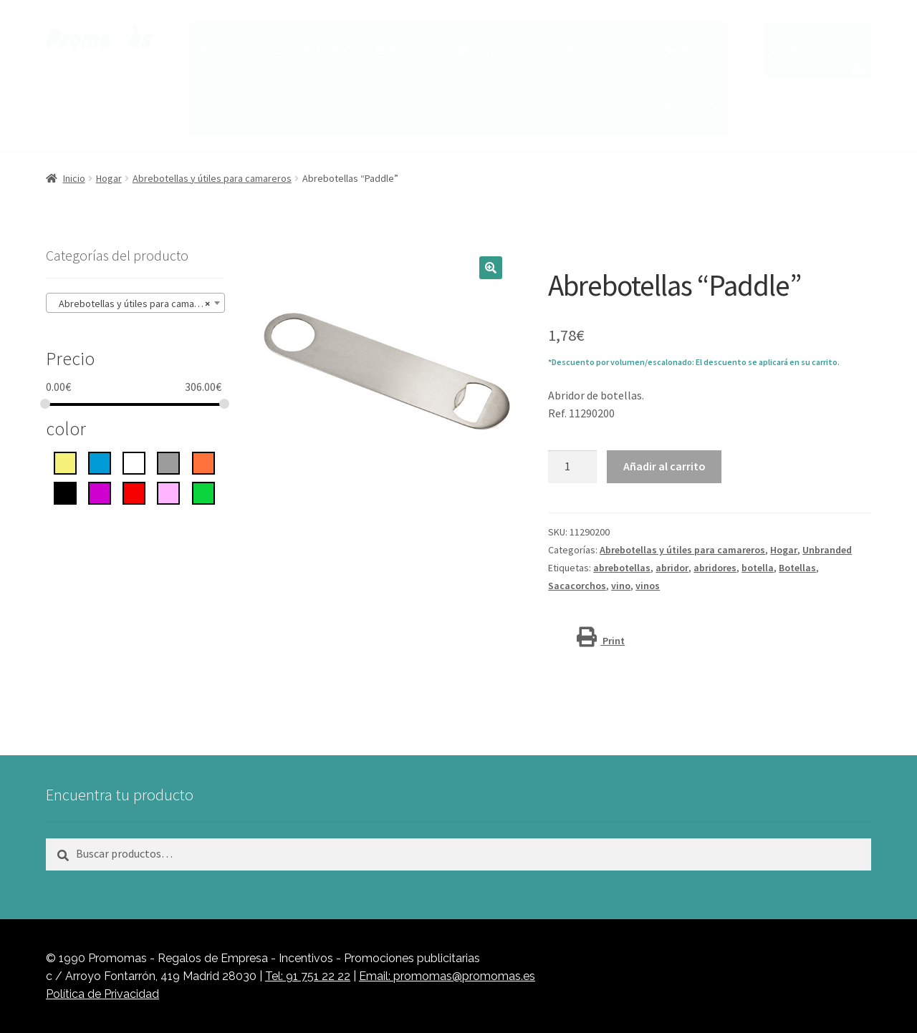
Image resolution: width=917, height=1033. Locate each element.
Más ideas (500, 50)
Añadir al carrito (664, 466)
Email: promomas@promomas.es (447, 976)
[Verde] (203, 492)
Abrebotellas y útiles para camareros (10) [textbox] (138, 304)
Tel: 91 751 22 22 (307, 976)
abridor (672, 567)
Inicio (74, 178)
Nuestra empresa (250, 50)
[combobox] (135, 303)
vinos (647, 585)
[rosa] (168, 492)
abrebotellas (621, 567)
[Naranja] (203, 462)
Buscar (699, 107)
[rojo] (134, 492)
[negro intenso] (65, 492)
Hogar (109, 178)
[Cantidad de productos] (572, 466)
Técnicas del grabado (604, 50)
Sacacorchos (577, 585)
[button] (490, 267)
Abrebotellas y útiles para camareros (212, 178)
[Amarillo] (65, 462)
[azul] (100, 462)
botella (757, 567)
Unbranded (827, 549)
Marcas (339, 50)
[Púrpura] (100, 492)
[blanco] (134, 462)
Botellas (797, 567)
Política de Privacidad (102, 994)
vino (620, 585)
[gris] (168, 462)
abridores (714, 567)
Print (601, 640)
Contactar (699, 50)
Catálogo (416, 50)
